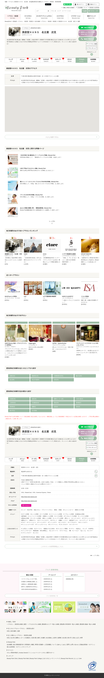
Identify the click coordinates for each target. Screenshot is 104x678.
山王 (77, 638)
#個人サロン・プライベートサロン (43, 510)
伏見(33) (56, 379)
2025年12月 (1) (48, 586)
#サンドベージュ (53, 524)
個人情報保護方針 (18, 644)
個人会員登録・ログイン (14, 647)
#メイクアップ (84, 520)
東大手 (70, 638)
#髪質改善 (35, 530)
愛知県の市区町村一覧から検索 (69, 624)
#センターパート (53, 530)
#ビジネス (35, 533)
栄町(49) (34, 399)
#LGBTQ (90, 528)
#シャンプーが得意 (58, 518)
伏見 (8, 631)
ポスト (48, 4)
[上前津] (26, 264)
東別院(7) (78, 402)
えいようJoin (78, 658)
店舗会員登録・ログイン (87, 644)
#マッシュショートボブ (27, 524)
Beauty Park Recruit (67, 658)
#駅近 (55, 510)
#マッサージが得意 (35, 518)
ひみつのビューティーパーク (51, 658)
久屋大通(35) (79, 399)
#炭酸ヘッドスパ (63, 520)
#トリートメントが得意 (55, 514)
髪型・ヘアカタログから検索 (32, 624)
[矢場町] (45, 264)
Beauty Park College (36, 658)
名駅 (18, 631)
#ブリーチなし (64, 530)
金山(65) (12, 379)
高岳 (74, 638)
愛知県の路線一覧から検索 (88, 624)
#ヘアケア (92, 520)
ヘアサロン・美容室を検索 (15, 624)
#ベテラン (72, 528)
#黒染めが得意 (25, 518)
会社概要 (9, 644)
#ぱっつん (83, 530)
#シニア (85, 528)
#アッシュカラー (52, 522)
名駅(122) (12, 376)
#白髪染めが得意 (79, 514)
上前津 (54, 638)
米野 (81, 638)
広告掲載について (82, 7)
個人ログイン (80, 4)
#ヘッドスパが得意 (83, 516)
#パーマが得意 (44, 514)
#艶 (70, 530)
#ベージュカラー (42, 522)
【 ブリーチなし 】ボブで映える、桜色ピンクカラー (35, 579)
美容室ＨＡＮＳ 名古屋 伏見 (29, 467)
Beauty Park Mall (24, 658)
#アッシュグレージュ (41, 524)
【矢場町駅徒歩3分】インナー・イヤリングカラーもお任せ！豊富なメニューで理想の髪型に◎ (52, 260)
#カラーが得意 (25, 514)
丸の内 (13, 638)
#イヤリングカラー (26, 533)
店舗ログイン (93, 4)
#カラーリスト (38, 528)
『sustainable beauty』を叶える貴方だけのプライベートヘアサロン (32, 260)
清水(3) (78, 406)
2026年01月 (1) (48, 584)
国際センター (19, 638)
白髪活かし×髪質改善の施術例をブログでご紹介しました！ (37, 584)
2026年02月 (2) (48, 581)
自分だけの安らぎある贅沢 (36, 347)
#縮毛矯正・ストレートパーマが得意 (31, 516)
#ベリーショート (31, 522)
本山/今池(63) (35, 379)
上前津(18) (13, 402)
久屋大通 (33, 638)
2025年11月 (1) (48, 589)
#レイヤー (90, 530)
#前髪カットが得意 (48, 516)
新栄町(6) (12, 406)
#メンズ (23, 510)
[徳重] (54, 351)
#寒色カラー (32, 520)
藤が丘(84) (79, 376)
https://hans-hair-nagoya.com (29, 496)
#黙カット (67, 518)
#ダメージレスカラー (43, 520)
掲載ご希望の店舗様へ (69, 7)
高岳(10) (56, 402)
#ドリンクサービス (26, 530)
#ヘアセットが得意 (68, 514)
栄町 (38, 638)
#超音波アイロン (73, 520)
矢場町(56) (13, 399)
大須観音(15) (35, 402)
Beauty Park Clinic (12, 658)
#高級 (60, 510)
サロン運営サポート (48, 652)
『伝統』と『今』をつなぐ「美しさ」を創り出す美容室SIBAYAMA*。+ (70, 260)
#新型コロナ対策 (79, 510)
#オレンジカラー (83, 522)
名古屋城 (34, 410)
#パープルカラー (72, 522)
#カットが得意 (34, 514)
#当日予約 (29, 510)
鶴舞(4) (34, 406)
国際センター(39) (58, 399)
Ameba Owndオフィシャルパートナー (30, 652)
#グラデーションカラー (88, 518)
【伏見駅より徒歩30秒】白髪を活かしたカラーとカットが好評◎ (13, 260)
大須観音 (27, 638)
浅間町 (59, 638)
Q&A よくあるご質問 (63, 644)
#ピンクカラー (62, 522)
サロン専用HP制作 (12, 652)
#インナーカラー (76, 518)
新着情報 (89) (69, 579)
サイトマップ (26, 647)
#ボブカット (53, 520)
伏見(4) (56, 406)
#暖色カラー (24, 520)
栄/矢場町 (13, 631)
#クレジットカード (68, 510)
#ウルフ (23, 522)
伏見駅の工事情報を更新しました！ (31, 581)
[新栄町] (31, 349)
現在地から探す (94, 11)
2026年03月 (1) (48, 579)
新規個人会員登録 (94, 7)
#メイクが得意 (58, 516)
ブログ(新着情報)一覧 (52, 596)
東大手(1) (12, 410)
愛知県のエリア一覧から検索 (50, 624)
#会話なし (78, 528)
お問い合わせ (74, 644)
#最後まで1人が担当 (49, 528)
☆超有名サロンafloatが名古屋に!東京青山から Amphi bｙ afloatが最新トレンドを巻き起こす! (90, 260)
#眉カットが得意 (46, 518)
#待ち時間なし (44, 530)
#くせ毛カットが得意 (27, 528)
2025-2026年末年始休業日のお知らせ (31, 589)
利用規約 (27, 644)
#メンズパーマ (73, 524)
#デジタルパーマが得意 (70, 516)
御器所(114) (35, 376)
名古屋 (64, 638)
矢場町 (43, 638)
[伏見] (6, 264)
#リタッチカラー (63, 524)
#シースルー (75, 530)
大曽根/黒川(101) (58, 376)
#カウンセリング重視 (62, 528)
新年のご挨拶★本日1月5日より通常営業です (33, 586)
